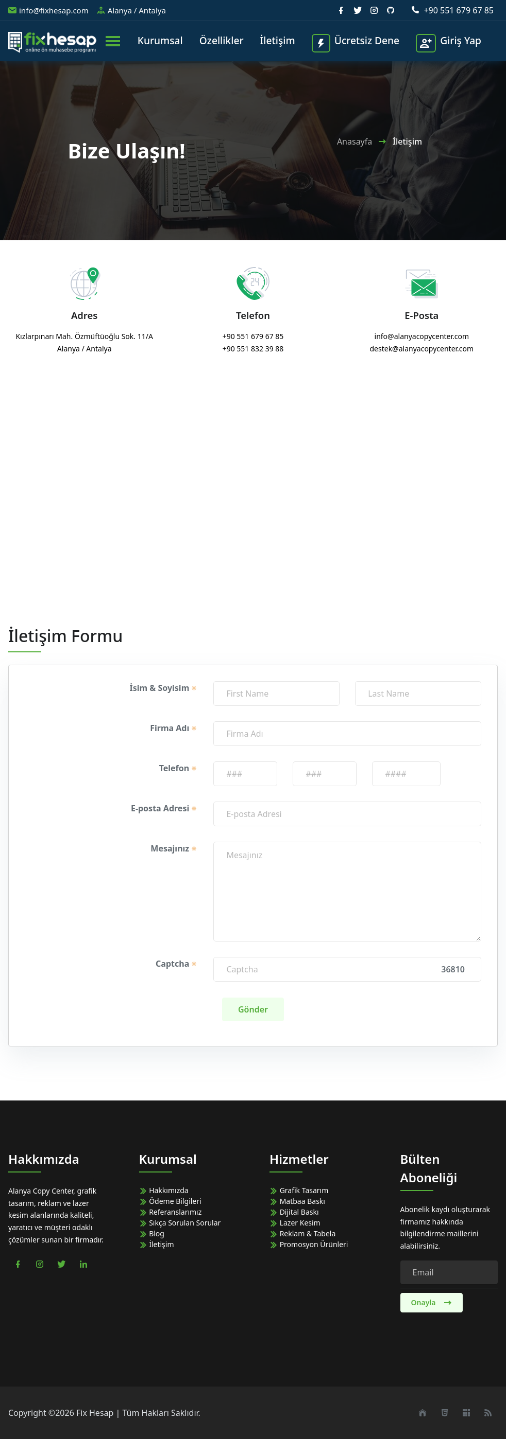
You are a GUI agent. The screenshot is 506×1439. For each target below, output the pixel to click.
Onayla (431, 1302)
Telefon (178, 768)
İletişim (156, 1244)
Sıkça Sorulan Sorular (180, 1223)
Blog (151, 1233)
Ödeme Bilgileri (170, 1201)
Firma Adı (173, 728)
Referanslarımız (170, 1212)
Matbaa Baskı (297, 1201)
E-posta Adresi (164, 808)
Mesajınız (173, 848)
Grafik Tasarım (298, 1190)
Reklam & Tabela (302, 1233)
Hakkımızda (164, 1190)
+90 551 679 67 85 (452, 10)
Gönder (253, 1009)
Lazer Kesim (295, 1223)
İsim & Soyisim (163, 688)
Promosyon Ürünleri (308, 1244)
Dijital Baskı (294, 1212)
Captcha (176, 963)
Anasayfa (354, 141)
